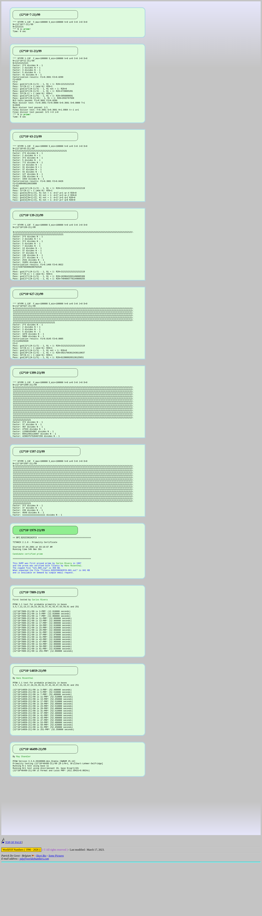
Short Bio (41, 909)
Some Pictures (56, 909)
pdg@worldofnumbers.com (34, 912)
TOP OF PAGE (13, 895)
